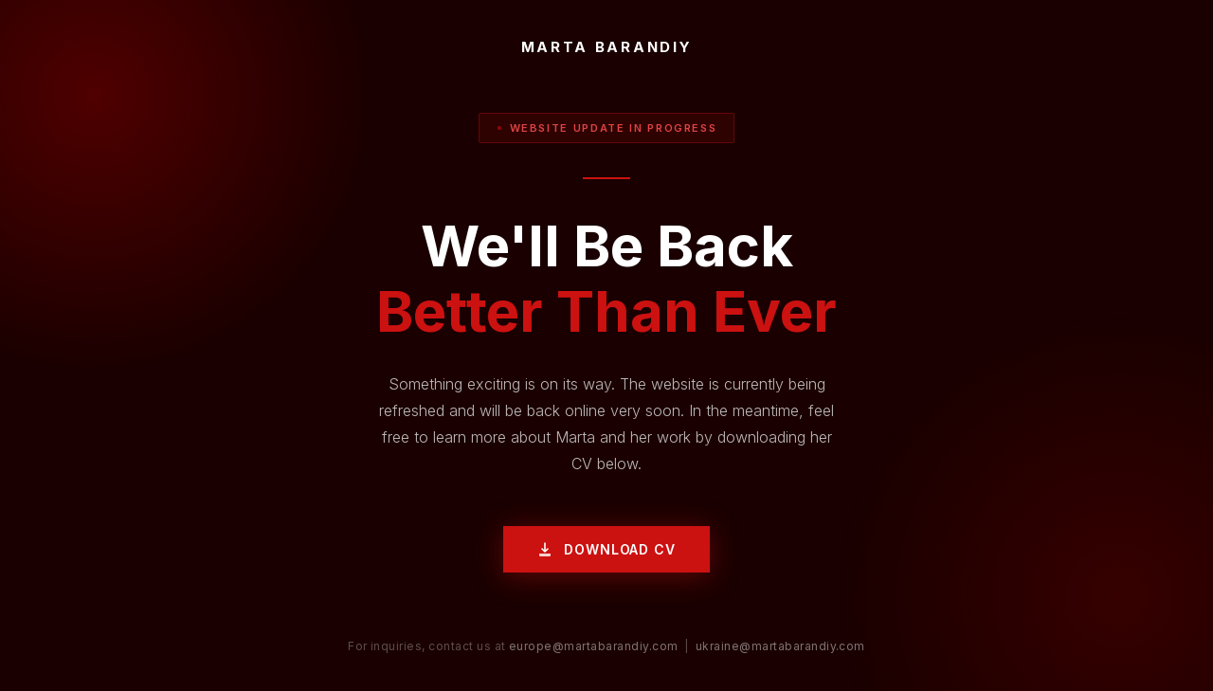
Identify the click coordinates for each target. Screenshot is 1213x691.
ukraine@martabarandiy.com (780, 646)
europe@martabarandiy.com (594, 646)
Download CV (606, 549)
